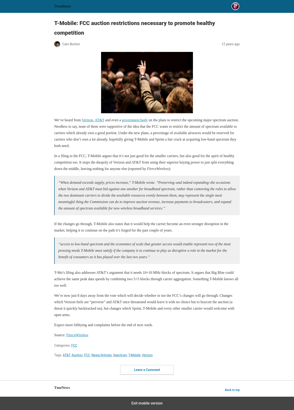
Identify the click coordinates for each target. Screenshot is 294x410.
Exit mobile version (147, 403)
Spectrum (120, 355)
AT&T (66, 355)
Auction (77, 355)
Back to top (232, 390)
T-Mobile (134, 355)
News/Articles (101, 355)
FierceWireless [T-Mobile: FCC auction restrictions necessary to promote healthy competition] (77, 335)
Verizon (147, 355)
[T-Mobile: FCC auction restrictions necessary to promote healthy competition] (147, 82)
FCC (74, 345)
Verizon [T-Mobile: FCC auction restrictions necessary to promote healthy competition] (87, 120)
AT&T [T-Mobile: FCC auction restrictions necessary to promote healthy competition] (99, 120)
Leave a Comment (147, 370)
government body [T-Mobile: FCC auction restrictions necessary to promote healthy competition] (134, 120)
